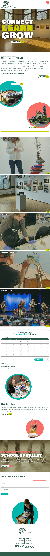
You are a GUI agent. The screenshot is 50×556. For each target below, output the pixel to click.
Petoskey (30, 127)
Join (4, 494)
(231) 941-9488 (28, 540)
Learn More (42, 76)
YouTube (20, 546)
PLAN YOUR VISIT (16, 41)
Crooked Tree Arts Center (8, 4)
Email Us (23, 546)
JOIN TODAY (5, 414)
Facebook (16, 546)
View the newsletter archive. (39, 480)
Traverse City (15, 84)
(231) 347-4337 (21, 540)
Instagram (18, 546)
